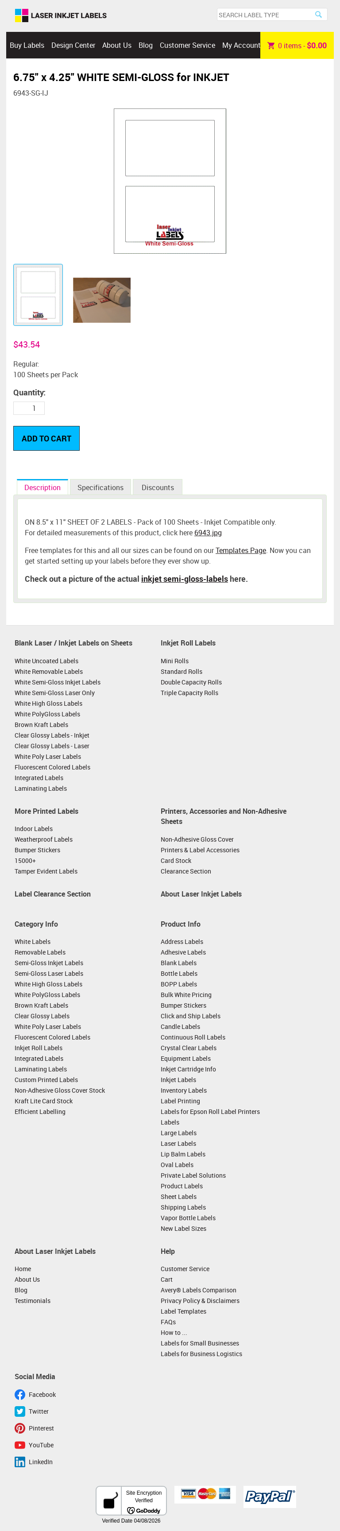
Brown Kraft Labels (41, 724)
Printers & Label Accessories (200, 850)
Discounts (158, 487)
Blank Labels (179, 963)
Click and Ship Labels (190, 1016)
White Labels (32, 941)
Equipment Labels (186, 1058)
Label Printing (180, 1101)
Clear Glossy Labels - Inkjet (52, 735)
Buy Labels (27, 45)
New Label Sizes (183, 1228)
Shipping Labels (183, 1207)
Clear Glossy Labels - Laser (52, 746)
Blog (146, 45)
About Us (116, 45)
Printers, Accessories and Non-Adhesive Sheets (223, 816)
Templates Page (241, 550)
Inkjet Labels (178, 1079)
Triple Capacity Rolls (189, 692)
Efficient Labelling (40, 1111)
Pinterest (41, 1428)
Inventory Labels (184, 1090)
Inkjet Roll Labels (188, 643)
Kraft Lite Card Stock (44, 1101)
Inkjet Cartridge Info (188, 1069)
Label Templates (183, 1311)
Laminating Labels (41, 788)
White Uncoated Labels (46, 661)
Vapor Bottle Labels (188, 1218)
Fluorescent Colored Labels (52, 767)
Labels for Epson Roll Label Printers (210, 1111)
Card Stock (176, 860)
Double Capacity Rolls (191, 682)
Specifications (100, 487)
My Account (241, 45)
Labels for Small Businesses (200, 1343)
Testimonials (32, 1300)
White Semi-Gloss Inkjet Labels (57, 682)
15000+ (25, 860)
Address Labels (182, 941)
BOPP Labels (179, 984)
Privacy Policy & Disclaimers (200, 1300)
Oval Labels (177, 1164)
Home (23, 1268)
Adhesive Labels (183, 952)
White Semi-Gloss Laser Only (55, 692)
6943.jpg (208, 532)
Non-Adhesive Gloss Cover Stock (60, 1090)
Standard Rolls (181, 671)
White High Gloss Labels (48, 703)
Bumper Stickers (37, 850)
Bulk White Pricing (186, 994)
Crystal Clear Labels (188, 1048)
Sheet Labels (179, 1196)
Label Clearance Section (53, 894)
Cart (167, 1279)
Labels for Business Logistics (201, 1353)
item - (297, 45)
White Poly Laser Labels (48, 756)
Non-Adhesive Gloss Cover (197, 839)
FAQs (168, 1322)
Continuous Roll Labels (193, 1037)
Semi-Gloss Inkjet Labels (49, 963)
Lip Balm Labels (183, 1154)
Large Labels (179, 1133)
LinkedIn (41, 1462)
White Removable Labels (49, 671)
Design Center (73, 45)
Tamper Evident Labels (46, 871)
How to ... (174, 1332)
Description (42, 487)
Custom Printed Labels (46, 1079)
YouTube (41, 1445)
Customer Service (187, 45)
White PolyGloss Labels (47, 714)
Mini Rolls (175, 661)
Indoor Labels (34, 828)
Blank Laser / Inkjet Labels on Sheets (73, 643)
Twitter (39, 1411)
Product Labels (182, 1186)
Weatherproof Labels (44, 839)
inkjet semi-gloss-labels (184, 578)
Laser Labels (178, 1143)
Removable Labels (40, 952)
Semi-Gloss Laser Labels (49, 973)
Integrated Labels (39, 777)
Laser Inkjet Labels (60, 16)
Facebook (42, 1394)
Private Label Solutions (193, 1175)
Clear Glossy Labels (42, 1016)
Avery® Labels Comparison (198, 1290)
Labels (170, 1122)
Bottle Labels (179, 973)
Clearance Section (186, 871)
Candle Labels (180, 1026)
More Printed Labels (46, 811)
